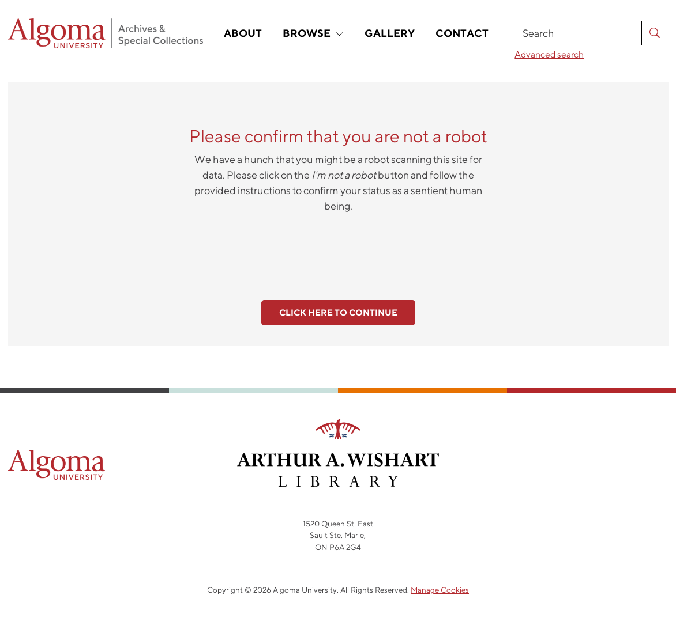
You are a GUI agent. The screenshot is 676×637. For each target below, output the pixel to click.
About (243, 33)
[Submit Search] (655, 33)
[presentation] (338, 249)
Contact (462, 33)
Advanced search (549, 54)
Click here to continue (338, 312)
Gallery (390, 33)
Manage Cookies (440, 589)
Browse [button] (313, 33)
